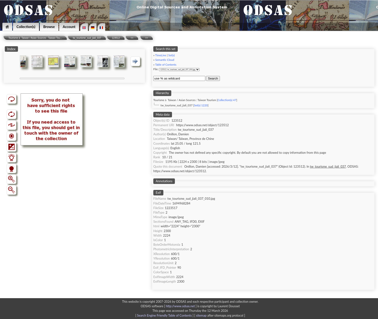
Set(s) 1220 (201, 105)
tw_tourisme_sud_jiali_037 (87, 38)
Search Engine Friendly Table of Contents (164, 315)
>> (146, 38)
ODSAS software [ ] (169, 306)
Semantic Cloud (164, 59)
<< (132, 38)
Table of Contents (166, 64)
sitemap (201, 315)
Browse (49, 27)
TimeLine (160, 55)
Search (213, 78)
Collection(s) (26, 27)
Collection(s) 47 (227, 100)
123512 (116, 38)
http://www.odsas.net (180, 306)
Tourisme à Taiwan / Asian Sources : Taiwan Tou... (35, 38)
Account (69, 27)
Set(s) (171, 55)
